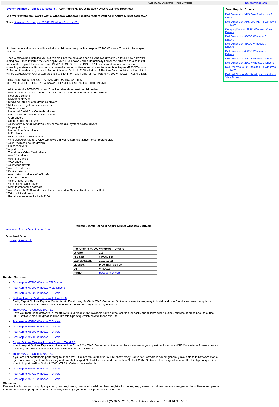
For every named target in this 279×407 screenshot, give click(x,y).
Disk (47, 229)
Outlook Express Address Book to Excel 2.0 (40, 298)
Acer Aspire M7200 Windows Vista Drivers (39, 287)
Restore (39, 229)
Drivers (22, 229)
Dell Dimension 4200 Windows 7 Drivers (249, 58)
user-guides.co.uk (21, 240)
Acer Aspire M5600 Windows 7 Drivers (36, 337)
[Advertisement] (113, 33)
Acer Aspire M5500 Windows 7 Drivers (36, 368)
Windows (11, 229)
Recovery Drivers (109, 272)
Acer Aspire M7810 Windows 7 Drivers (36, 379)
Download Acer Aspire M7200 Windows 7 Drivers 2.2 (46, 22)
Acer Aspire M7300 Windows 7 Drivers (36, 292)
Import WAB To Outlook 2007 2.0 (33, 309)
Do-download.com (256, 2)
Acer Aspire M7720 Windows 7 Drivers (36, 373)
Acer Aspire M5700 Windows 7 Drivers (36, 326)
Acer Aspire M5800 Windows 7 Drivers (36, 331)
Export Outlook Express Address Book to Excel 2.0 (44, 342)
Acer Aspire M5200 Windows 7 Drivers (36, 321)
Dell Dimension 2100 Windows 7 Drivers (249, 62)
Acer (30, 229)
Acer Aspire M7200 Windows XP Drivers (38, 282)
